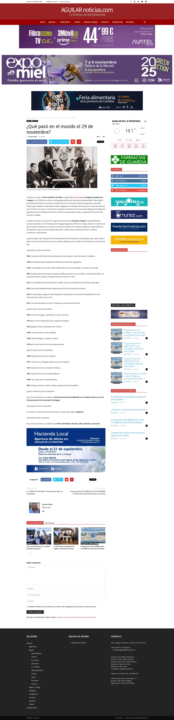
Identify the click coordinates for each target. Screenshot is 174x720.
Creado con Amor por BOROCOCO (136, 718)
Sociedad (42, 118)
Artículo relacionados (35, 523)
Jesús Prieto (33, 136)
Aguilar (52, 22)
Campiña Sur (33, 694)
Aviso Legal (119, 718)
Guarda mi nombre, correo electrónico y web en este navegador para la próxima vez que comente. (62, 607)
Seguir (143, 181)
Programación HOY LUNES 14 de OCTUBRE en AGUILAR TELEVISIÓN (135, 376)
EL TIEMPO (35, 667)
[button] (145, 22)
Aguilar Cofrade (91, 22)
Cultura (34, 657)
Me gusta (142, 176)
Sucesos (34, 684)
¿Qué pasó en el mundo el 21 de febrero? (129, 410)
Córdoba (32, 697)
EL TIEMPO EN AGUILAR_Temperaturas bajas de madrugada (45, 492)
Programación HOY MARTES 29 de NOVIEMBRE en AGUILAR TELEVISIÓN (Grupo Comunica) (87, 492)
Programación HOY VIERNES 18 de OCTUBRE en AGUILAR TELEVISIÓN (134, 332)
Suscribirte (141, 190)
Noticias (30, 643)
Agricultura (117, 22)
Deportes (105, 22)
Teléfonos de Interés (78, 643)
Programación (84, 543)
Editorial (130, 22)
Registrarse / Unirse (52, 1)
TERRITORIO (65, 22)
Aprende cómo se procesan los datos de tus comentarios (76, 617)
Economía (35, 660)
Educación (35, 663)
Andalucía (32, 691)
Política (34, 674)
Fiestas (77, 22)
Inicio (42, 22)
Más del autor (50, 523)
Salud (33, 677)
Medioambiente (37, 670)
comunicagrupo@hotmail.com (124, 650)
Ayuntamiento (36, 653)
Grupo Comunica (65, 1)
